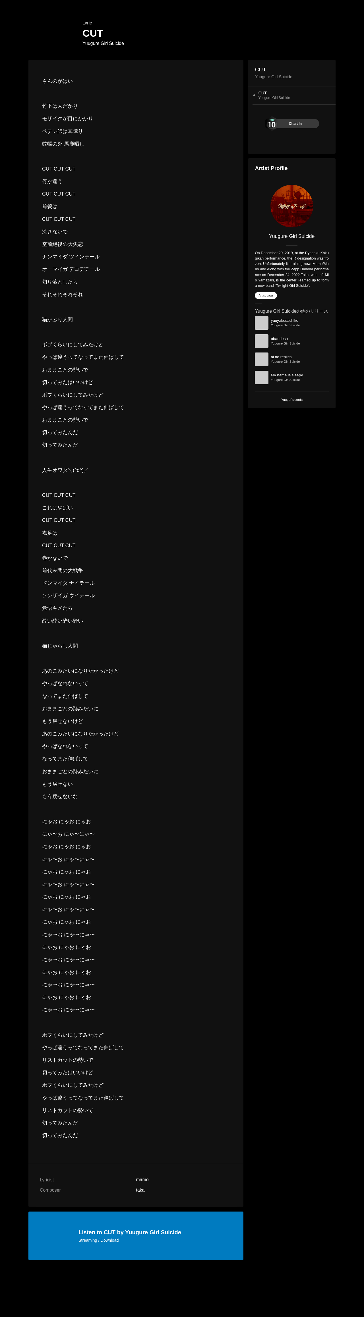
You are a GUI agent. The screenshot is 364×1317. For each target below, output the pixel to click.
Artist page (265, 295)
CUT (260, 69)
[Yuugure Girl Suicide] (292, 206)
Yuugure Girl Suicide (103, 43)
